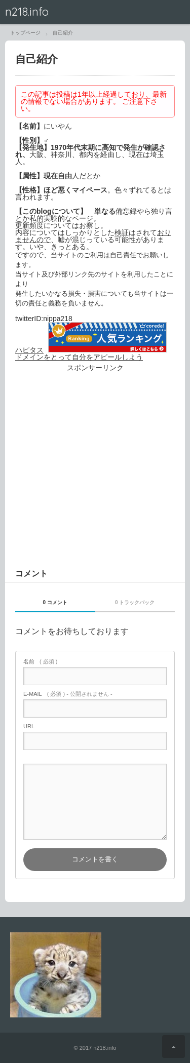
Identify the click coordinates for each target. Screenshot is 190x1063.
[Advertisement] (95, 484)
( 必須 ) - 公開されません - (67, 694)
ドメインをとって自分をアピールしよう (79, 357)
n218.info (27, 12)
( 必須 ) (40, 661)
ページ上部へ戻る (173, 1046)
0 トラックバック (135, 602)
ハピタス (29, 350)
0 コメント (55, 602)
